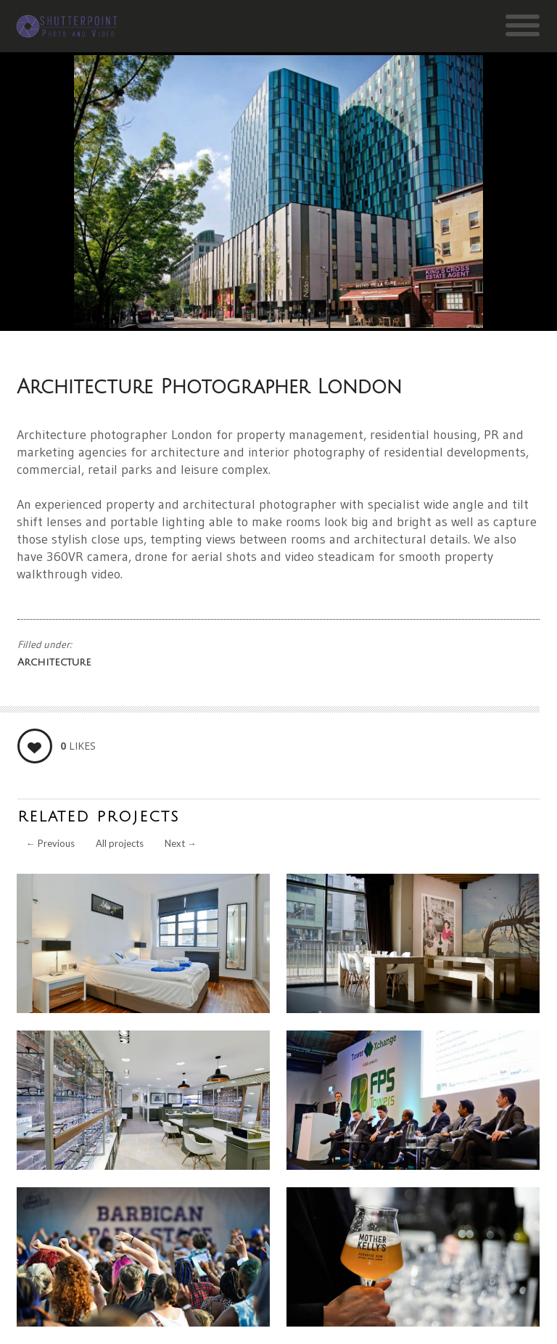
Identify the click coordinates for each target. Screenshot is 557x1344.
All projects (120, 843)
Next (181, 843)
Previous (50, 843)
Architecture (54, 662)
